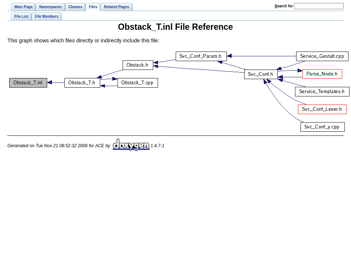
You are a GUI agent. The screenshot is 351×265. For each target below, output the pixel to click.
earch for (284, 6)
